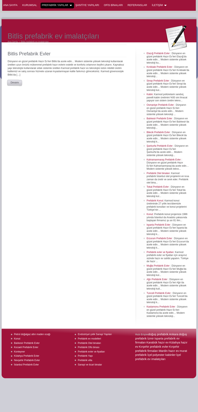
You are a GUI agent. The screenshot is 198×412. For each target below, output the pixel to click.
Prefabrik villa (85, 360)
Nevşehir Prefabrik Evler (27, 360)
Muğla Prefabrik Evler (158, 265)
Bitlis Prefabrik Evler (29, 53)
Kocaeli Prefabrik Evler (26, 347)
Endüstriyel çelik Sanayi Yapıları (95, 334)
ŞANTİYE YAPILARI (87, 5)
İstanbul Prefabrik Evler (26, 364)
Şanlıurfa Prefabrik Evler (160, 145)
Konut (150, 214)
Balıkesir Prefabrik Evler (160, 118)
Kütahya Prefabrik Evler (26, 355)
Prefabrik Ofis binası (88, 347)
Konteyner (19, 351)
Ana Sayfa (10, 5)
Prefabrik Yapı (85, 355)
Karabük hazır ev (157, 342)
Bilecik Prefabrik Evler (159, 132)
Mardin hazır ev (169, 350)
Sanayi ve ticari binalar (90, 364)
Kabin (150, 94)
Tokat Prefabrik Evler (158, 186)
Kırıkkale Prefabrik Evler (160, 67)
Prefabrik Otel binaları (158, 173)
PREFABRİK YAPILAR (57, 5)
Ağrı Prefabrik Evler (157, 279)
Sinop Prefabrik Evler (158, 80)
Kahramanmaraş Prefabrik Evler (164, 159)
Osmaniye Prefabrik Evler (160, 104)
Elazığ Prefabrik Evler (158, 53)
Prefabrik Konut (155, 200)
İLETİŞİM (159, 5)
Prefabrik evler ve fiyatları (160, 252)
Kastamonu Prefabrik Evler (161, 306)
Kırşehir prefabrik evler (153, 346)
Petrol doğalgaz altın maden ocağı (32, 334)
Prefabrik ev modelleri (89, 338)
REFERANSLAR (137, 5)
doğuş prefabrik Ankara (163, 334)
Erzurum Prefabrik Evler (160, 238)
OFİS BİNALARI (113, 5)
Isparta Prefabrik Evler (159, 224)
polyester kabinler (164, 354)
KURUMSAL (29, 5)
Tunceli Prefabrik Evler (159, 293)
